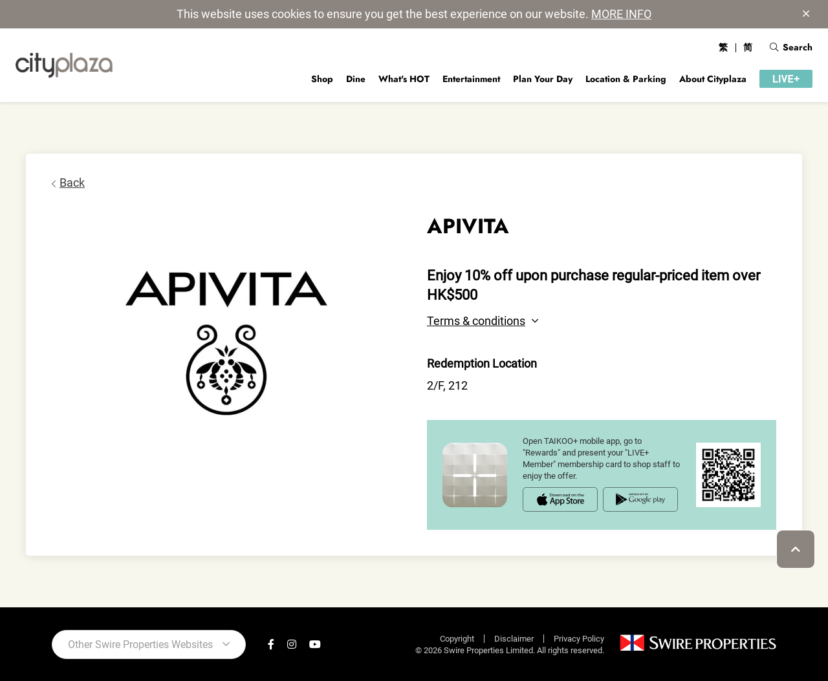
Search (791, 47)
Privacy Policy (579, 639)
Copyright (457, 639)
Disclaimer (514, 639)
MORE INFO (621, 14)
